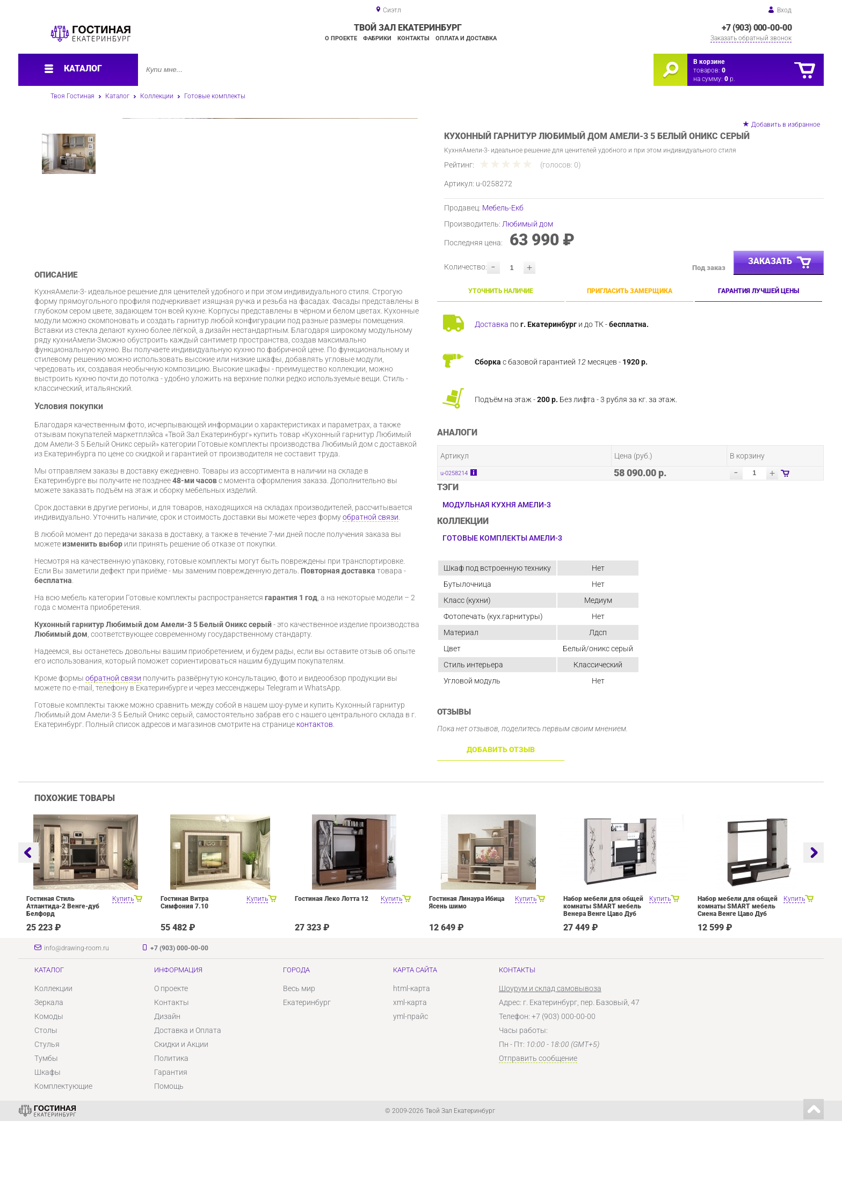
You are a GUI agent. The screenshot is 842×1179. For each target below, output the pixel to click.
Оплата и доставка (466, 38)
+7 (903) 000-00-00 (757, 28)
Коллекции (156, 96)
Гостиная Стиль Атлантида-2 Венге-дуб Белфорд (62, 964)
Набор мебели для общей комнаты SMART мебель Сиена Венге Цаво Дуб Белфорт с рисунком (738, 968)
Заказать (780, 263)
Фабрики (377, 38)
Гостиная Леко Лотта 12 (331, 956)
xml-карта (410, 1060)
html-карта (411, 1046)
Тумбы (46, 1116)
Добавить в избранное (785, 124)
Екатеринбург (307, 1060)
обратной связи (370, 604)
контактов (314, 811)
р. (729, 79)
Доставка (492, 324)
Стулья (47, 1102)
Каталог (117, 96)
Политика (171, 1116)
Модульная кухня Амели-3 (496, 504)
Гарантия (170, 1130)
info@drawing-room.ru (76, 1006)
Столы (45, 1088)
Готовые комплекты (214, 96)
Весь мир (299, 1046)
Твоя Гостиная (72, 96)
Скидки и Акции (181, 1102)
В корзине (708, 62)
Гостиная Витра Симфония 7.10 (184, 960)
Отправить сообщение (538, 1116)
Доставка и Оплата (187, 1088)
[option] (270, 228)
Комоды (48, 1074)
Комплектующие (63, 1144)
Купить (123, 956)
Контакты (413, 38)
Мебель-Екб (503, 207)
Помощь (169, 1144)
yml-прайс (410, 1074)
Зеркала (48, 1060)
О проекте (341, 38)
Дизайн (167, 1074)
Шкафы (47, 1130)
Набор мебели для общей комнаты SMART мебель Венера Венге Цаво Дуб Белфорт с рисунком (603, 968)
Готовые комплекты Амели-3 (502, 538)
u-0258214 (454, 473)
